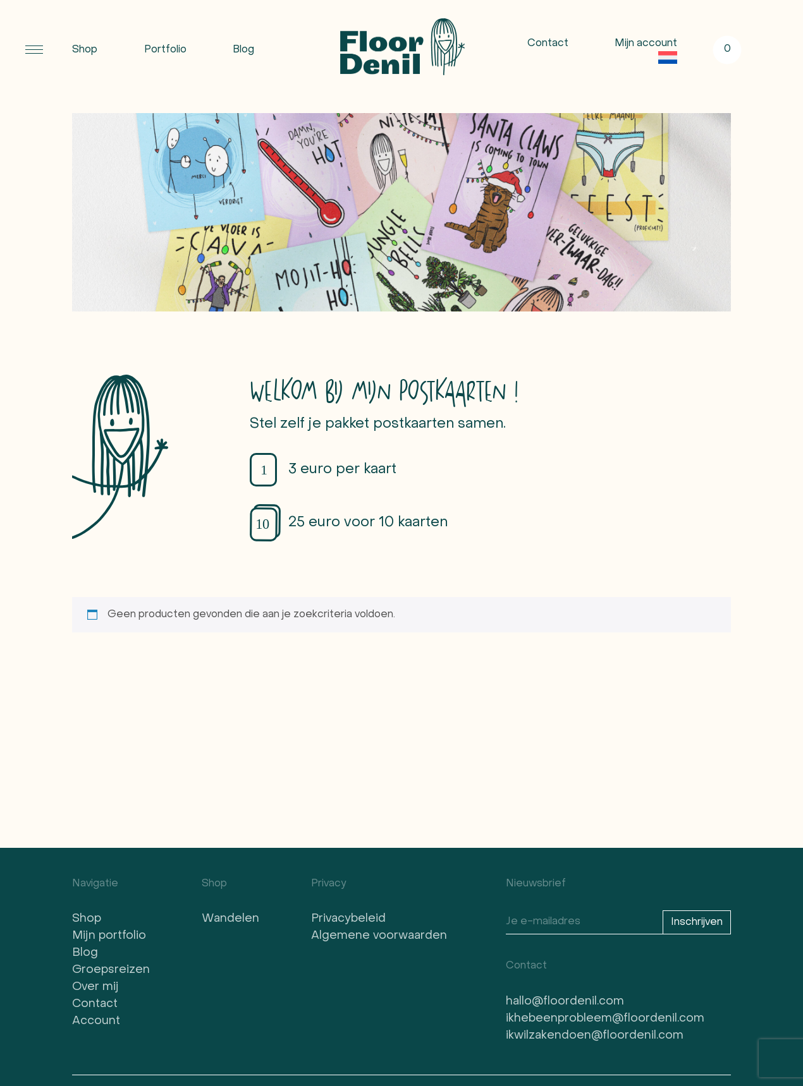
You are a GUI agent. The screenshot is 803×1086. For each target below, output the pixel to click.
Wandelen (230, 919)
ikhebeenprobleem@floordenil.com (605, 1018)
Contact (547, 44)
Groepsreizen (111, 970)
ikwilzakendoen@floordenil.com (594, 1035)
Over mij (95, 987)
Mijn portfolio (109, 936)
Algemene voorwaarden (379, 936)
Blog (243, 50)
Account (96, 1021)
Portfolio (165, 50)
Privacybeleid (348, 919)
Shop (84, 50)
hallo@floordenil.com (565, 1001)
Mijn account (646, 44)
